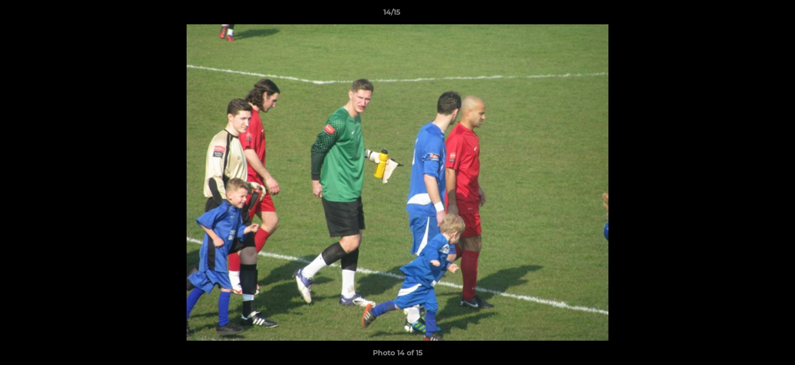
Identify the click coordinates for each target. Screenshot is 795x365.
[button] (752, 14)
